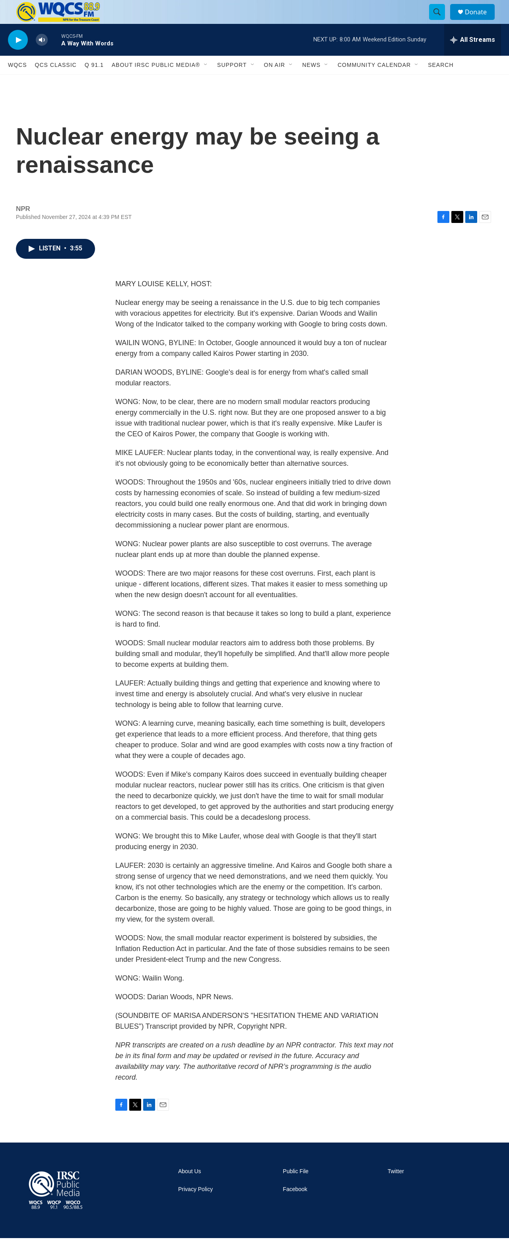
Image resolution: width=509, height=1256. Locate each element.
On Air (274, 83)
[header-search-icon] (441, 21)
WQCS (17, 83)
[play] (18, 58)
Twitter (396, 1189)
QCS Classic (56, 83)
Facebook (295, 1207)
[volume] (42, 58)
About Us (189, 1189)
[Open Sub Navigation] (206, 83)
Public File (296, 1189)
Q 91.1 (94, 83)
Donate (480, 21)
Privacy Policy (195, 1207)
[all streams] (472, 58)
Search (440, 83)
